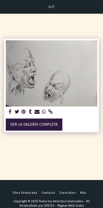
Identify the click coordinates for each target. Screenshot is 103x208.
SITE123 (49, 205)
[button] (6, 6)
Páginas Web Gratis (70, 205)
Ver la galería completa (34, 124)
